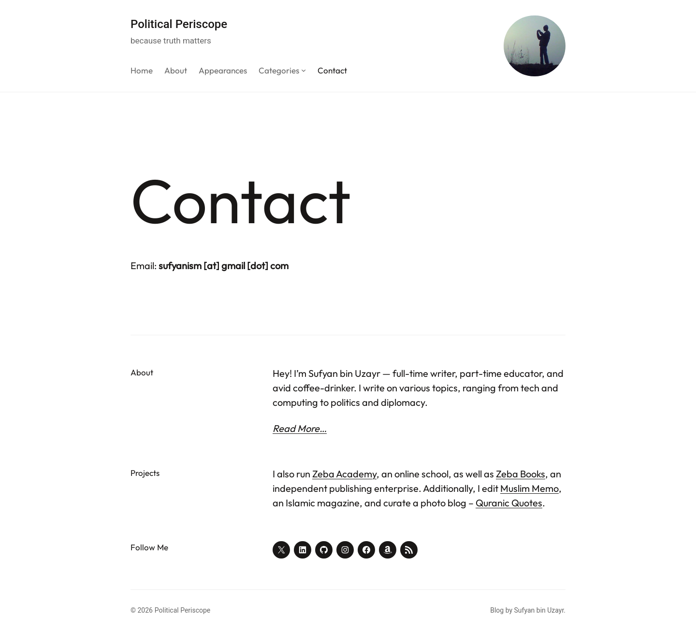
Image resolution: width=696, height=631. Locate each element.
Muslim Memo (529, 488)
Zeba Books (520, 474)
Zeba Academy (344, 474)
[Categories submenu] (303, 70)
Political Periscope (178, 24)
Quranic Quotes (509, 503)
